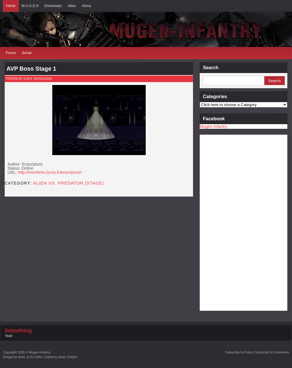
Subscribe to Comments (272, 352)
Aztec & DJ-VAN (29, 357)
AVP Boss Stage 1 (31, 68)
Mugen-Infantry (213, 126)
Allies (71, 6)
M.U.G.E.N (30, 6)
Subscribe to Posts (238, 352)
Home (10, 6)
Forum (11, 53)
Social (27, 53)
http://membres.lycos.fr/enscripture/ (50, 172)
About (86, 6)
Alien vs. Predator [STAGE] (68, 183)
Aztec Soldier (67, 357)
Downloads (53, 6)
